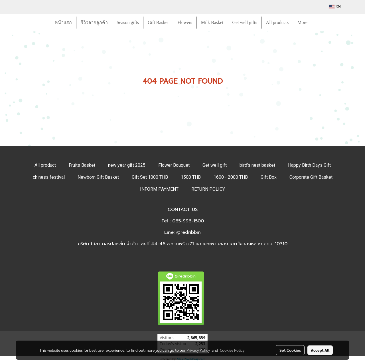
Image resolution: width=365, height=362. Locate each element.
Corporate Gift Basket (310, 177)
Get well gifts (244, 22)
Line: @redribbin (182, 232)
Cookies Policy (232, 350)
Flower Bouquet (174, 165)
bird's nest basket (257, 165)
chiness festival (49, 177)
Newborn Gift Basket (98, 177)
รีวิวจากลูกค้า (94, 22)
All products (277, 22)
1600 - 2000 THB (231, 177)
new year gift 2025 (126, 165)
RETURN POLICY (208, 189)
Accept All (320, 350)
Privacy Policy (198, 350)
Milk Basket (212, 22)
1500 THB (191, 177)
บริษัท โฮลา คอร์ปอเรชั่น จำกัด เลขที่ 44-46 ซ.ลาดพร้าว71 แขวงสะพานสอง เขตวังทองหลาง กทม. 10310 (182, 243)
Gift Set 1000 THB (150, 177)
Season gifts (128, 22)
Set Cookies (290, 350)
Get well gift (214, 165)
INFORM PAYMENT (159, 189)
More (302, 22)
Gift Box (269, 177)
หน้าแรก (63, 22)
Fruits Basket (82, 165)
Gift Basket (158, 22)
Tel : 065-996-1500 (182, 221)
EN (335, 7)
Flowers (184, 22)
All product (45, 165)
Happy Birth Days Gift (309, 165)
